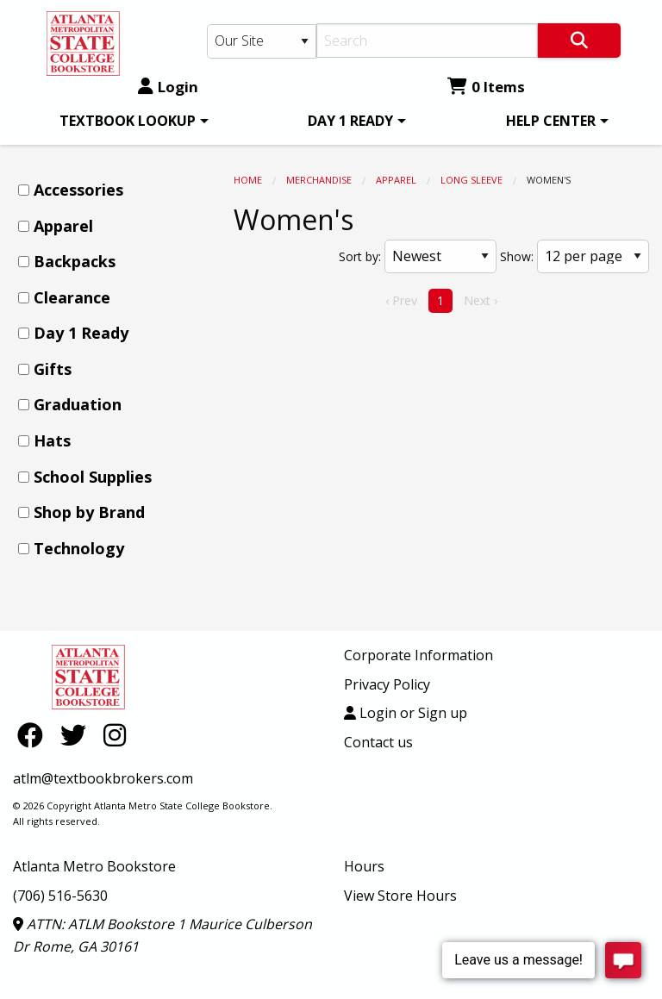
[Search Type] (261, 41)
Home (248, 179)
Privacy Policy (387, 684)
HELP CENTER (551, 120)
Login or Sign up (405, 712)
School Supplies (93, 476)
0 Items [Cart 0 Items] (486, 87)
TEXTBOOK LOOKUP (127, 120)
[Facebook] (34, 735)
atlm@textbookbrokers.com (103, 778)
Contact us (378, 742)
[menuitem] (131, 120)
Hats (52, 440)
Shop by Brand (89, 512)
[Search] (427, 40)
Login (168, 87)
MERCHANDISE (319, 179)
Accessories (78, 189)
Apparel (396, 179)
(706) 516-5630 (60, 895)
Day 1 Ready (81, 332)
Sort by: (360, 256)
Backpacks (75, 261)
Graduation (78, 404)
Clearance (72, 297)
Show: (517, 256)
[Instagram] (114, 735)
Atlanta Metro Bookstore (94, 866)
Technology (79, 548)
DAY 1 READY (350, 120)
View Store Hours (400, 895)
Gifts (53, 369)
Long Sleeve (471, 179)
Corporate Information (418, 655)
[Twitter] (77, 735)
